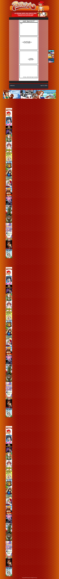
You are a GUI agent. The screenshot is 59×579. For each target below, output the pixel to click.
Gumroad (49, 31)
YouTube (49, 37)
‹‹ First (14, 18)
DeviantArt (49, 34)
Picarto (52, 34)
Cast (49, 20)
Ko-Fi (52, 28)
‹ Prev (24, 18)
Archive (49, 17)
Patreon (49, 28)
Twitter (52, 37)
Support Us (50, 22)
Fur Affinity (52, 31)
